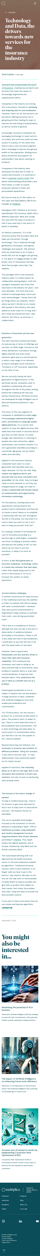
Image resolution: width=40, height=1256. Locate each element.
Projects (23, 1196)
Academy (5, 1205)
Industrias (5, 1200)
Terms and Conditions (9, 1240)
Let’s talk (23, 1209)
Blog (21, 1200)
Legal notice (6, 1242)
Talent (4, 1209)
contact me (7, 907)
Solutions (5, 1196)
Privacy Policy (6, 1236)
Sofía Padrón (8, 74)
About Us (23, 1205)
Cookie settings (7, 1238)
